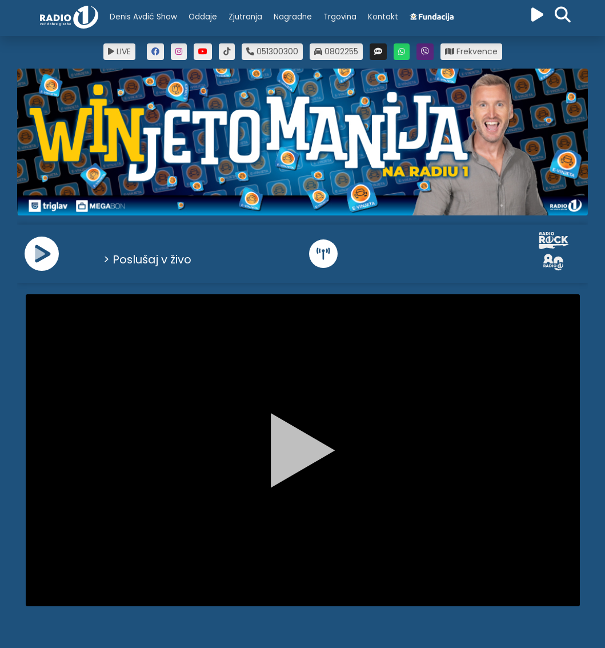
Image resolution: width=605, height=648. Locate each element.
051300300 (272, 51)
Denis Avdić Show (143, 16)
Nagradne (293, 16)
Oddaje (203, 16)
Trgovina (339, 16)
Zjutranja (245, 16)
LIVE (119, 51)
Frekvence (471, 51)
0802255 (336, 51)
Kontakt (383, 16)
